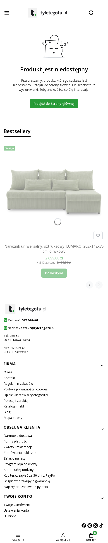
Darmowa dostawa (18, 435)
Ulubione (10, 516)
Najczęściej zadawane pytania (26, 487)
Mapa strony (13, 417)
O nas (8, 372)
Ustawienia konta (16, 510)
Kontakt (9, 378)
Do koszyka (54, 273)
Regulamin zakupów (18, 383)
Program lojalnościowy (20, 464)
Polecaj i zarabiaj (16, 400)
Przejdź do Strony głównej (54, 103)
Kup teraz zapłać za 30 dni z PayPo (29, 475)
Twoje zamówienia (17, 505)
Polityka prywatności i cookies (26, 389)
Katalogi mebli (14, 406)
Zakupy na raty (14, 458)
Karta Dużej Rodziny (19, 470)
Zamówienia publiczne (20, 452)
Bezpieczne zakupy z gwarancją (27, 481)
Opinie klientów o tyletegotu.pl (26, 395)
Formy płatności (15, 441)
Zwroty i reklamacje (18, 447)
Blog (7, 412)
